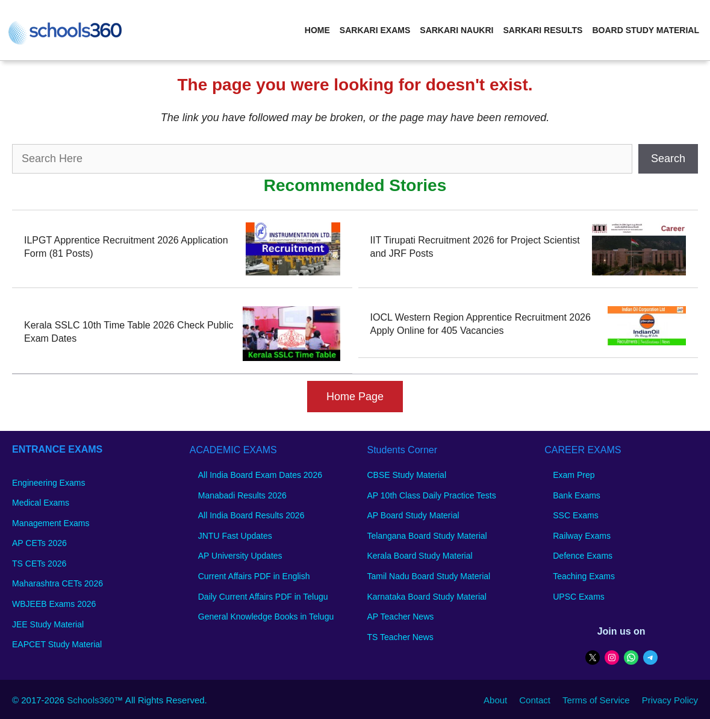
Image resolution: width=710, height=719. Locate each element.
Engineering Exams (48, 483)
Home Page (355, 397)
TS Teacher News (400, 637)
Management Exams (50, 523)
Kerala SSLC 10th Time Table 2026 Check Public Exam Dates (128, 332)
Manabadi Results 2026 (242, 495)
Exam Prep (573, 475)
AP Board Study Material (413, 515)
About (495, 700)
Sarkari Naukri (456, 30)
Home (317, 30)
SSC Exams (575, 515)
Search (668, 158)
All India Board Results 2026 (251, 515)
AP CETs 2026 (39, 543)
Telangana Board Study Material (427, 536)
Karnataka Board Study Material (427, 596)
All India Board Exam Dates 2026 (260, 475)
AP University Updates (240, 555)
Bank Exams (576, 495)
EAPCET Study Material (57, 644)
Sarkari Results (542, 30)
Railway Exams (582, 536)
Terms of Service (596, 700)
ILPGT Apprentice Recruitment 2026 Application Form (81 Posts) (126, 247)
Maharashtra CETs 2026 (57, 583)
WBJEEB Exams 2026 (54, 604)
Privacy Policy (670, 700)
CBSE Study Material (407, 475)
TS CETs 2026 (39, 563)
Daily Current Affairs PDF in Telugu (263, 596)
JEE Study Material (48, 624)
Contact (534, 700)
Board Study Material (645, 30)
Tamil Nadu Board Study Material (429, 576)
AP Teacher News (400, 616)
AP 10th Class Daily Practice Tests (431, 495)
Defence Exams (582, 555)
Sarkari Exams (375, 30)
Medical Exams (40, 502)
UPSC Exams (579, 596)
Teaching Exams (584, 576)
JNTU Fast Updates (235, 536)
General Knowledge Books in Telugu (266, 616)
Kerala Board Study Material (420, 555)
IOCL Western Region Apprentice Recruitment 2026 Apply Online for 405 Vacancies (480, 324)
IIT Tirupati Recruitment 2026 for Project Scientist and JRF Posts (475, 247)
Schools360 (90, 700)
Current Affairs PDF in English (254, 576)
